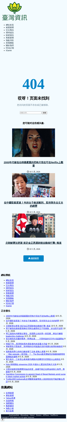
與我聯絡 (10, 43)
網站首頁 (10, 25)
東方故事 (10, 411)
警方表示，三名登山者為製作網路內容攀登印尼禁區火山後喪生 (33, 359)
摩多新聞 (10, 395)
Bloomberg (24, 415)
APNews (46, 415)
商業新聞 (10, 38)
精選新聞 (10, 27)
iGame (9, 50)
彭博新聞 (10, 393)
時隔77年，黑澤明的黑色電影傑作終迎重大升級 (26, 344)
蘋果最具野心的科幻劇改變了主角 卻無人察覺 (26, 352)
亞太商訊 (10, 30)
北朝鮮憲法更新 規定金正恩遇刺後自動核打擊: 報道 (34, 243)
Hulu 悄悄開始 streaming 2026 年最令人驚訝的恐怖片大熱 (31, 364)
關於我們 (10, 45)
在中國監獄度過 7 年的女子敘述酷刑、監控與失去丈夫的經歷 (32, 321)
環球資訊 (10, 33)
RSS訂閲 (10, 48)
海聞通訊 (10, 403)
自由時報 (10, 401)
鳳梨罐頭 (10, 406)
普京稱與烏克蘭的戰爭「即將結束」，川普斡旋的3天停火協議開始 (35, 339)
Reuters (38, 415)
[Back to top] (2, 419)
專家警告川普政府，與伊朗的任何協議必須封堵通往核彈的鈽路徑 (34, 346)
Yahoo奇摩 (10, 398)
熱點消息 (10, 40)
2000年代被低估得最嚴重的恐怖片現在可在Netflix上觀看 (30, 316)
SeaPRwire (54, 415)
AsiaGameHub (14, 415)
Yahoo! (32, 415)
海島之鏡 (10, 408)
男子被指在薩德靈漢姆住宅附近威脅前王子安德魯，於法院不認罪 (34, 328)
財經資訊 (10, 35)
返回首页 (33, 258)
